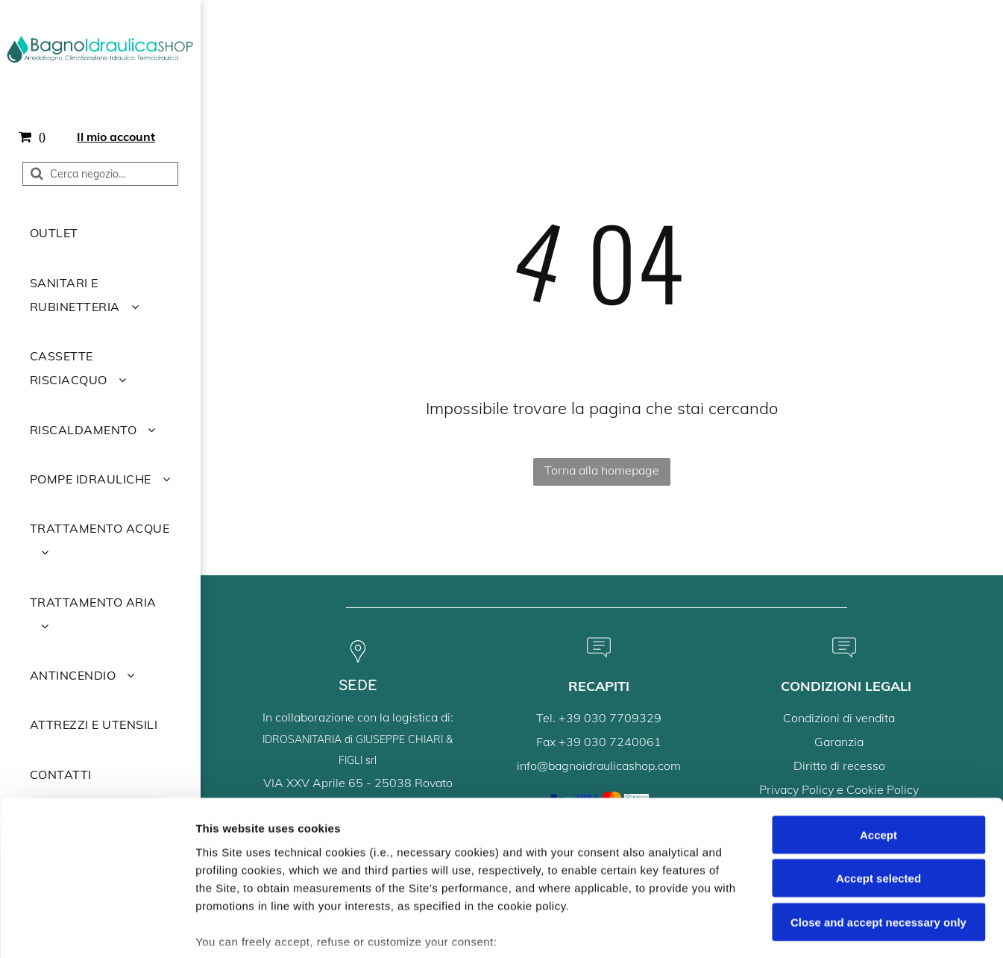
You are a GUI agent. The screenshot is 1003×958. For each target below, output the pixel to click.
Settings (758, 928)
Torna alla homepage (601, 470)
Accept (878, 727)
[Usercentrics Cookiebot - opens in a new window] (96, 929)
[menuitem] (100, 232)
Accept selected (878, 771)
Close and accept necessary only (878, 815)
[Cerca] (100, 174)
